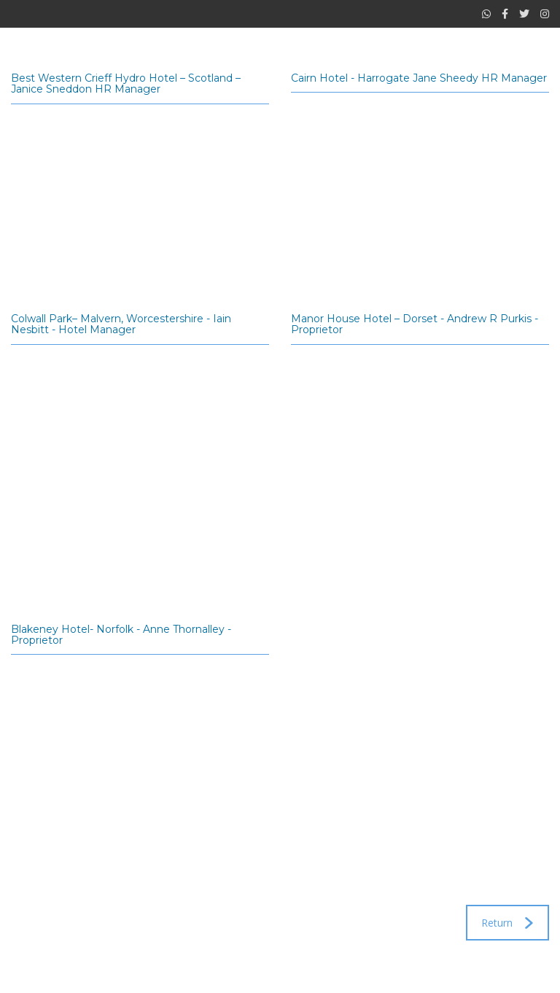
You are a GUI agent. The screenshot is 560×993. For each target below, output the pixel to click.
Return (507, 923)
